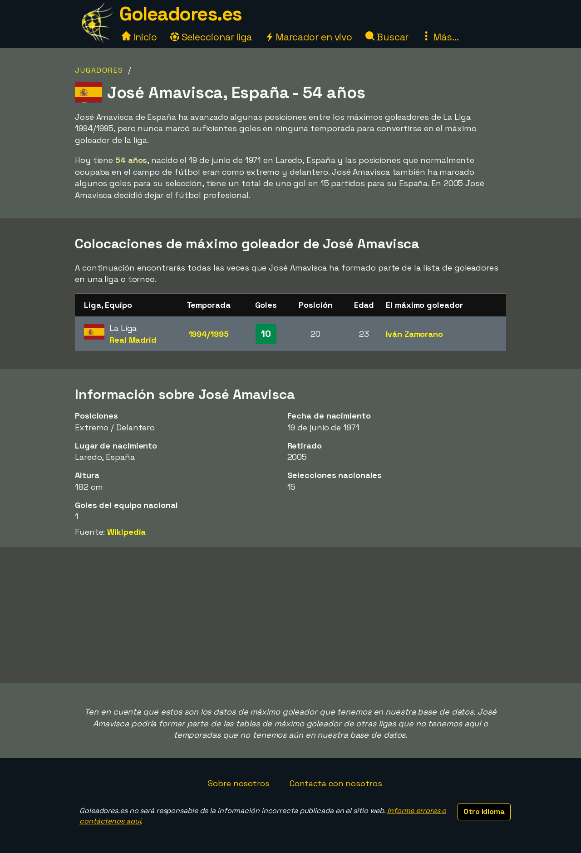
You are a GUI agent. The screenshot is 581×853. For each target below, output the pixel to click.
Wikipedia (126, 532)
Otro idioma (484, 811)
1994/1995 (208, 334)
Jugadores (99, 70)
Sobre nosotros (239, 783)
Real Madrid (133, 340)
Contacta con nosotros (336, 783)
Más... (440, 37)
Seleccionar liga (211, 37)
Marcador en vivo (308, 37)
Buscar (387, 37)
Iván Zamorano (414, 334)
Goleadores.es (180, 14)
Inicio (139, 37)
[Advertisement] (290, 615)
